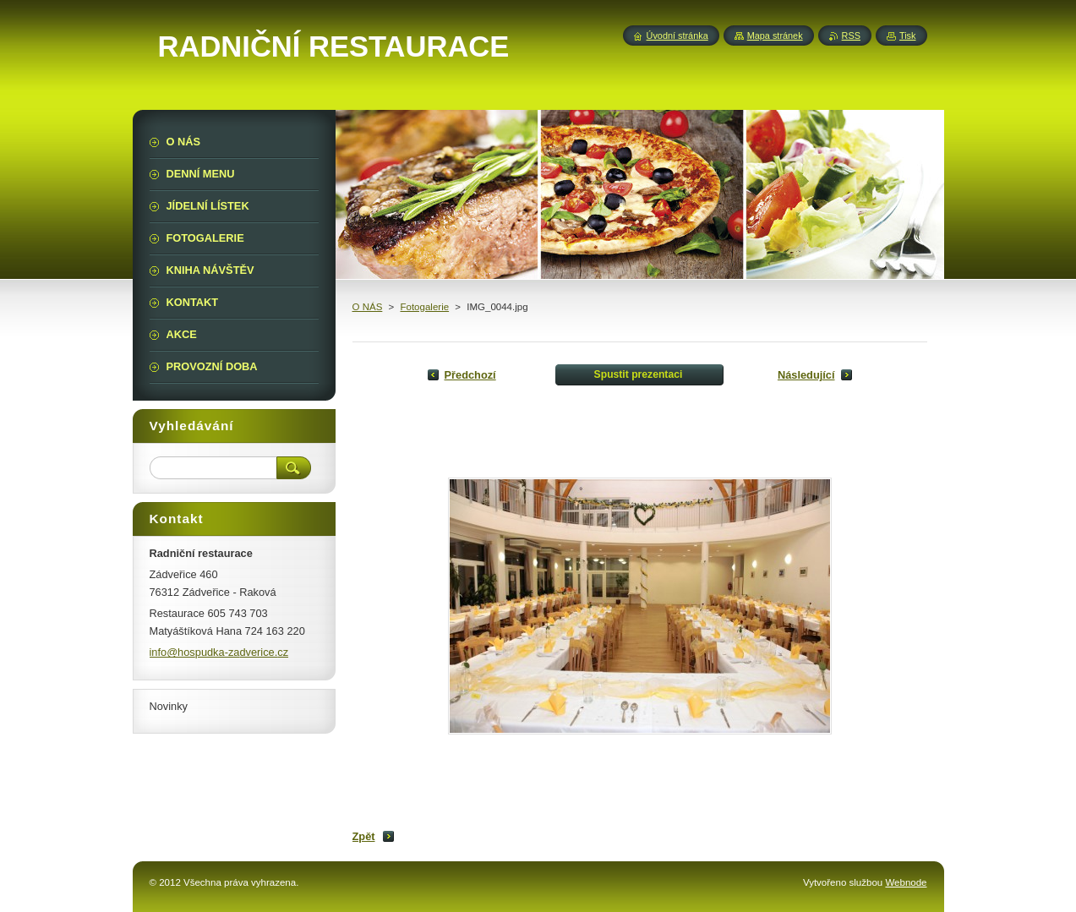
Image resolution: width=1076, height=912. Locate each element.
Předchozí (470, 375)
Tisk (907, 35)
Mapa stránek (775, 35)
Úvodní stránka (677, 35)
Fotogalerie (424, 307)
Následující (806, 375)
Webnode (905, 882)
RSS (851, 35)
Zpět (363, 836)
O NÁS (367, 307)
